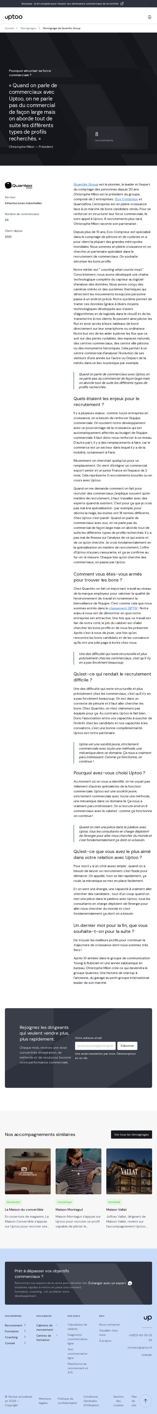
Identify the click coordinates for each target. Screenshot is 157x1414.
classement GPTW (123, 608)
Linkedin (147, 1355)
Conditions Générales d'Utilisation (91, 1401)
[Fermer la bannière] (150, 3)
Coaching (11, 1337)
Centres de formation (43, 1338)
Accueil (9, 28)
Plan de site (134, 1401)
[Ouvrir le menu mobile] (149, 17)
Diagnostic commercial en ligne (77, 1339)
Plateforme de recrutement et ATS (78, 1368)
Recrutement (13, 1325)
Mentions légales (45, 1401)
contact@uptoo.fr (140, 1347)
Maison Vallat (116, 1209)
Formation (12, 1331)
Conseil (10, 1343)
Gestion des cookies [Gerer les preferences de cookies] (118, 1401)
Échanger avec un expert (107, 1283)
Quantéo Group (86, 184)
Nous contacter (109, 1324)
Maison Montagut (69, 1209)
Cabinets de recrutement (44, 1327)
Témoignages (28, 28)
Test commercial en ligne (77, 1353)
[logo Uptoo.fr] (13, 17)
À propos (105, 1341)
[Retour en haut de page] (145, 1400)
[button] (16, 1325)
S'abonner (127, 1045)
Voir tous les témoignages (131, 1134)
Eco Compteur (126, 199)
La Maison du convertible (24, 1209)
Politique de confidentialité (67, 1401)
